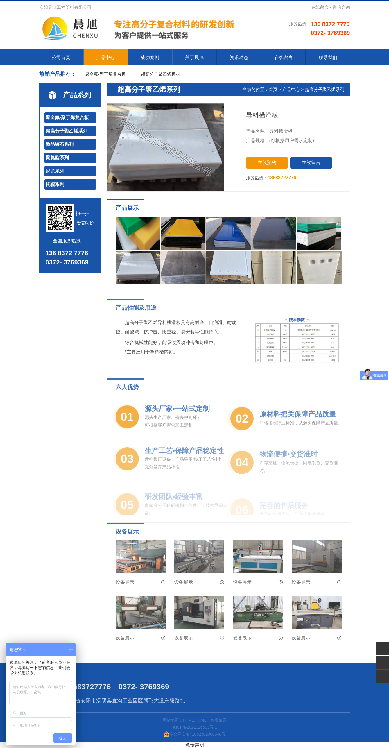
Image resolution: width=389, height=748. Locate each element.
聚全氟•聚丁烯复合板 (105, 73)
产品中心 (105, 57)
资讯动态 (239, 57)
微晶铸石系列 (60, 144)
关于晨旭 (194, 57)
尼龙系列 (55, 171)
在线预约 (267, 162)
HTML (188, 720)
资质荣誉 (218, 720)
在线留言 (320, 7)
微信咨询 (341, 7)
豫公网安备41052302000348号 (194, 734)
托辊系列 (55, 184)
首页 (273, 89)
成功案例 (150, 57)
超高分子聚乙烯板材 (160, 73)
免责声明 (194, 744)
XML (202, 720)
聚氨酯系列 (57, 157)
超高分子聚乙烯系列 (66, 130)
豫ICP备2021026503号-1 (194, 727)
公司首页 (61, 57)
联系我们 (328, 57)
